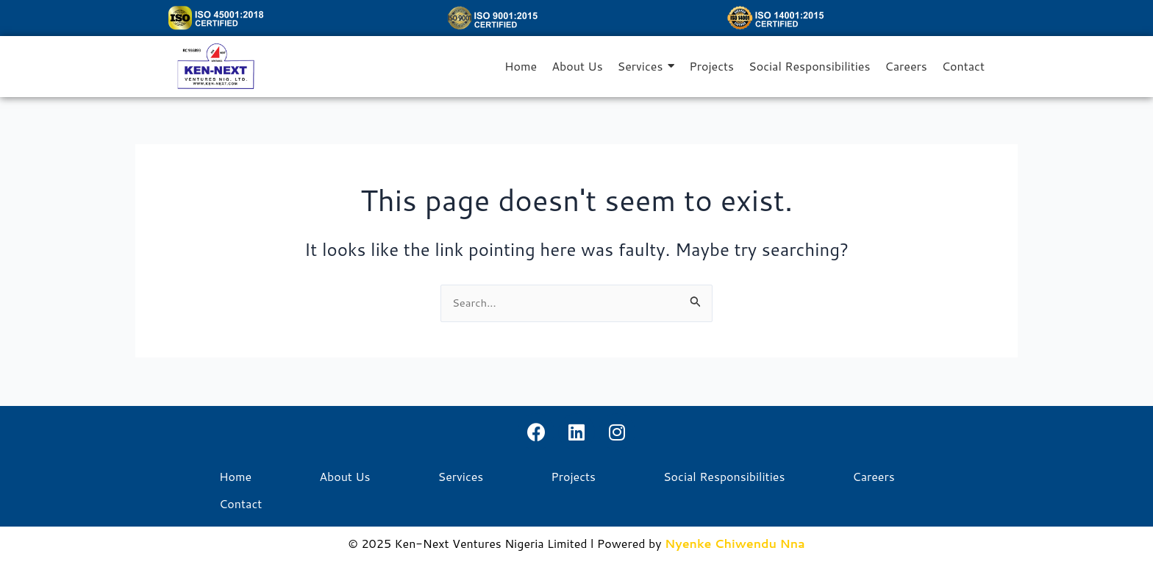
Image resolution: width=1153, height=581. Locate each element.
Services (461, 477)
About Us (344, 477)
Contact (240, 504)
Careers (873, 477)
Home (235, 477)
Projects (573, 477)
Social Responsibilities (724, 477)
